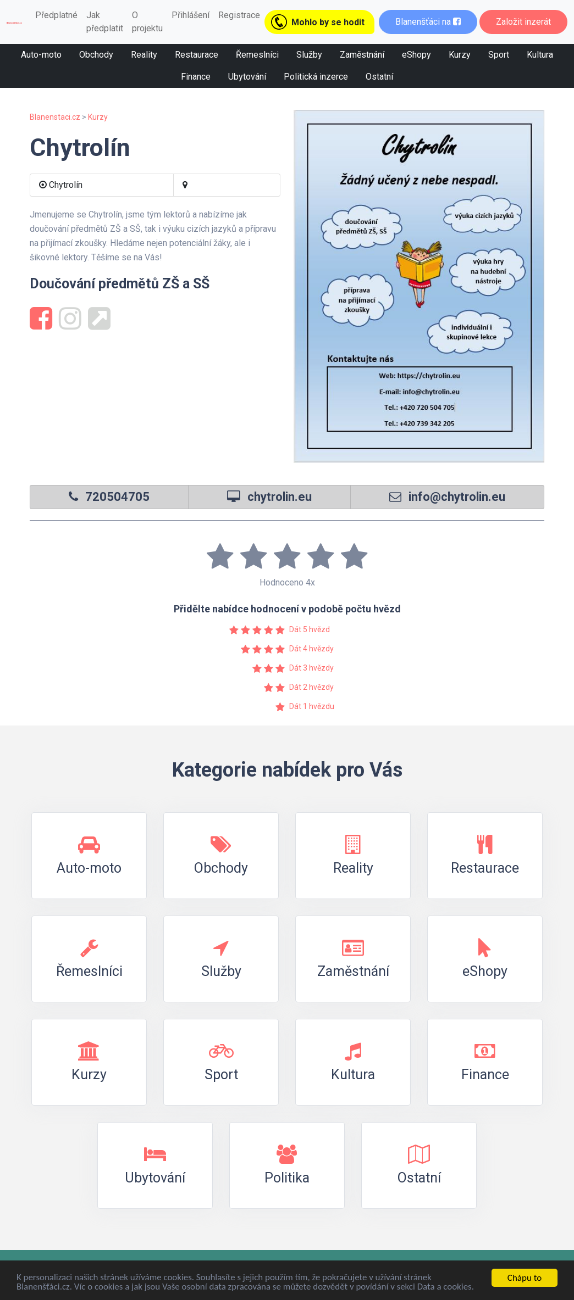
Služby (309, 54)
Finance (196, 76)
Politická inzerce (316, 76)
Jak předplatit (104, 22)
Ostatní (379, 76)
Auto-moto (41, 54)
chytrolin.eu (279, 497)
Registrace (239, 15)
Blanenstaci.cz (55, 117)
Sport (498, 54)
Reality (144, 54)
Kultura (540, 54)
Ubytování (247, 76)
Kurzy (460, 54)
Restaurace (196, 54)
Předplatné (56, 15)
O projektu (147, 22)
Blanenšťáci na (428, 21)
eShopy (416, 54)
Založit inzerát (523, 21)
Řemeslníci (257, 54)
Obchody (96, 54)
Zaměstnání (362, 54)
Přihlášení (190, 15)
